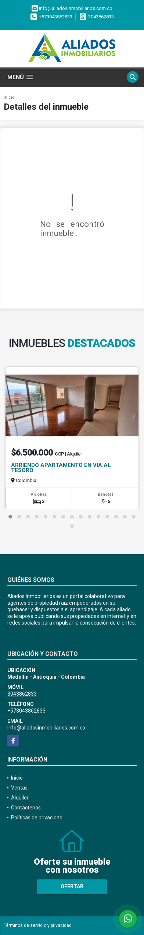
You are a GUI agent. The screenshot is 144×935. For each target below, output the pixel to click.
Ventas (19, 788)
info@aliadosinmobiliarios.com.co (46, 728)
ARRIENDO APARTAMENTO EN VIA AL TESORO (61, 468)
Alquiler (20, 798)
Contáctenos (26, 808)
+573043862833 (55, 17)
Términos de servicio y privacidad (38, 925)
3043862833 (101, 17)
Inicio (9, 97)
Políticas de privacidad (36, 817)
